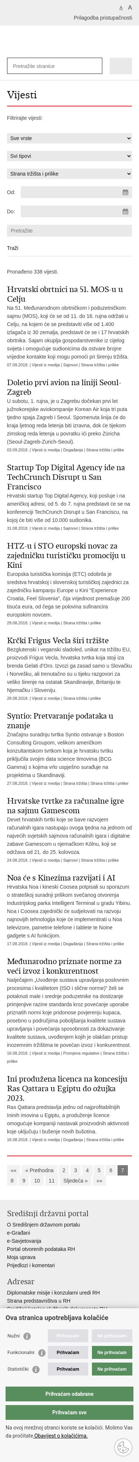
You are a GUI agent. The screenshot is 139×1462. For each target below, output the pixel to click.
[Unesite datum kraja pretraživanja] (76, 211)
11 (52, 1181)
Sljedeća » (75, 1181)
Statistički (18, 1369)
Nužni (13, 1336)
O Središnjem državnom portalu (43, 1225)
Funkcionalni (20, 1352)
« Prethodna (39, 1170)
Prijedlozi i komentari (31, 1265)
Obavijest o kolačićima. (60, 1436)
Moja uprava (21, 1257)
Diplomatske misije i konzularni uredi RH (53, 1293)
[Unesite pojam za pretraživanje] (39, 66)
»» (99, 1181)
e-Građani (18, 1233)
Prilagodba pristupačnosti (103, 18)
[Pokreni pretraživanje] (95, 66)
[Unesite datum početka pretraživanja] (76, 192)
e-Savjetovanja (24, 1241)
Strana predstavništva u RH (38, 1301)
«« (14, 1170)
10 (37, 1181)
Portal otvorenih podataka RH (41, 1249)
